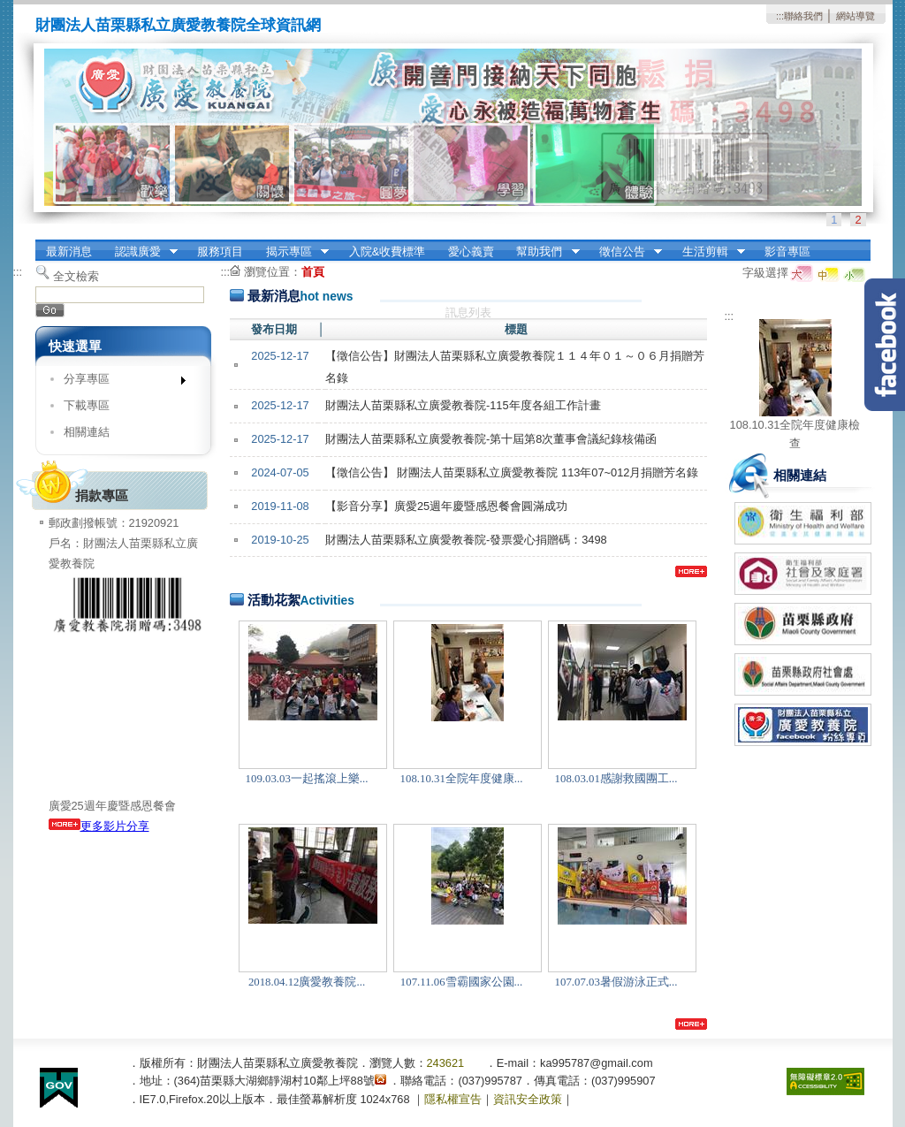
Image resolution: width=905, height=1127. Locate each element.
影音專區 (787, 251)
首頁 (312, 271)
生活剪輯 (708, 252)
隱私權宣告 (453, 1099)
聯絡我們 (803, 16)
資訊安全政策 (527, 1099)
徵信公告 (625, 252)
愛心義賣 (471, 251)
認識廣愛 (140, 252)
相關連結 (87, 431)
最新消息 (69, 251)
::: (780, 16)
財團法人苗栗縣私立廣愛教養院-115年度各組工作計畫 (463, 405)
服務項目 (220, 251)
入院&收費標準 (387, 251)
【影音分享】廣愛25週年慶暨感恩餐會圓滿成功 (446, 506)
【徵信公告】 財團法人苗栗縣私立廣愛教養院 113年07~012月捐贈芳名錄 (512, 472)
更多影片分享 (99, 826)
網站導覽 (855, 16)
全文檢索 (76, 276)
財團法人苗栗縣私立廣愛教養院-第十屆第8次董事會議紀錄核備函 (491, 438)
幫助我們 (543, 252)
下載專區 (87, 405)
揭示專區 (292, 252)
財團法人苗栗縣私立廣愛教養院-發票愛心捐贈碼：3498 (466, 539)
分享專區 (118, 382)
